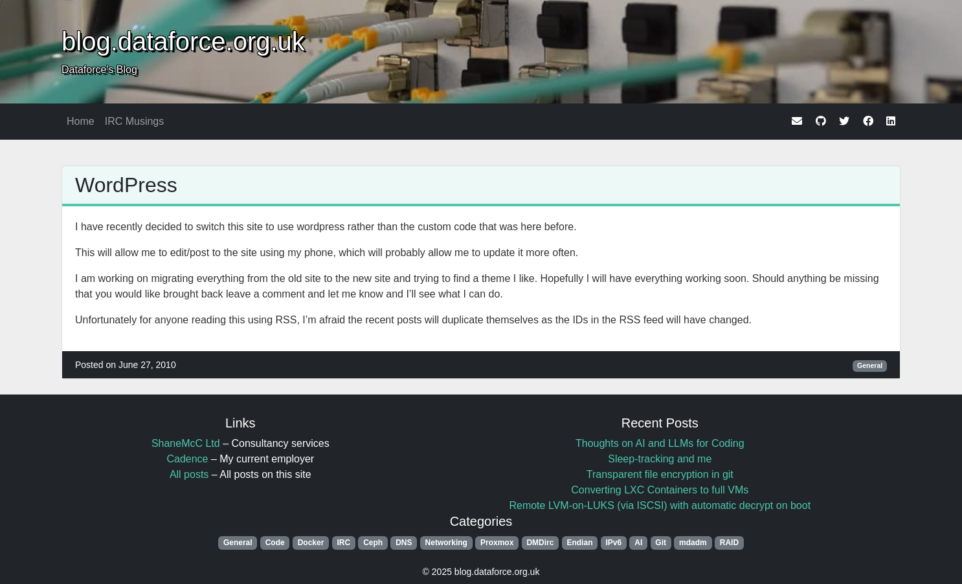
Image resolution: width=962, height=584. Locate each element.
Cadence (187, 458)
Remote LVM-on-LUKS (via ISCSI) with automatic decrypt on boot (660, 505)
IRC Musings (134, 121)
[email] (797, 121)
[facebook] (868, 121)
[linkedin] (890, 121)
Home (81, 121)
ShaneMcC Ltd (185, 443)
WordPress (126, 185)
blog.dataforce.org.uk (183, 41)
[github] (821, 121)
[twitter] (844, 121)
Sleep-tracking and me (659, 458)
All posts (189, 474)
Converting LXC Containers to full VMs (659, 489)
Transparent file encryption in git (660, 474)
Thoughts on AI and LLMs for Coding (660, 443)
